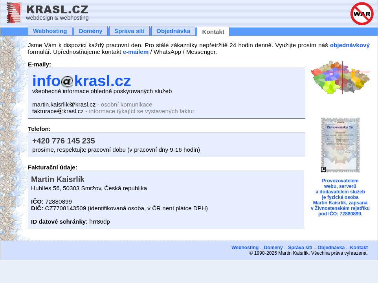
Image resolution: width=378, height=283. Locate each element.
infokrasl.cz (81, 80)
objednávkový (350, 45)
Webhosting (50, 31)
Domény (91, 31)
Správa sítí (129, 31)
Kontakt (213, 31)
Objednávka (173, 31)
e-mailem (136, 51)
